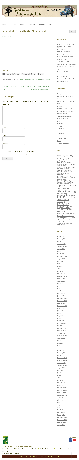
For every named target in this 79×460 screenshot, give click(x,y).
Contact (32, 25)
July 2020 (60, 370)
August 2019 (61, 397)
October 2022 (61, 303)
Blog (51, 25)
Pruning (38, 80)
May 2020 (60, 375)
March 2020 (60, 380)
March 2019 (60, 410)
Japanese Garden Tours (64, 109)
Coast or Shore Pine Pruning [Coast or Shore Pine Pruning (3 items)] (66, 164)
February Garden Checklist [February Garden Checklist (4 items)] (63, 174)
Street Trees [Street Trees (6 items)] (69, 217)
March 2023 (60, 291)
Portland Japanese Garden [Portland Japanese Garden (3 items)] (65, 216)
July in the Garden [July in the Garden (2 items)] (62, 193)
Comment (5, 104)
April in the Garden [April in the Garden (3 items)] (63, 157)
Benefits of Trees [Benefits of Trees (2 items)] (61, 161)
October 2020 (61, 363)
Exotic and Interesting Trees (26, 80)
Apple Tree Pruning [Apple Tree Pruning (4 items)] (64, 155)
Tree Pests (60, 133)
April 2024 (60, 269)
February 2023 (61, 293)
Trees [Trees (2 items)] (70, 223)
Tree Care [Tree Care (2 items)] (60, 223)
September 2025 (62, 246)
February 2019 (61, 412)
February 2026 (61, 239)
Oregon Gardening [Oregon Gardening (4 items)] (64, 208)
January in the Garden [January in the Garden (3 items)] (64, 184)
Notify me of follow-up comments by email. (19, 151)
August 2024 (61, 259)
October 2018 (61, 422)
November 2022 (62, 301)
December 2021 (62, 328)
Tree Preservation (63, 136)
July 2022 (60, 311)
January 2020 (61, 385)
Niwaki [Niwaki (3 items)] (73, 198)
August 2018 (61, 425)
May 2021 (60, 345)
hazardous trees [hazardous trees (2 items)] (61, 179)
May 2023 (60, 288)
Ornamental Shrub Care (64, 116)
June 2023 (60, 286)
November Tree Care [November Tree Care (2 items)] (63, 205)
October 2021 (61, 333)
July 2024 (60, 261)
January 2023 (61, 296)
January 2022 (61, 326)
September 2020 (62, 365)
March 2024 (60, 271)
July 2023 (60, 283)
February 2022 (61, 323)
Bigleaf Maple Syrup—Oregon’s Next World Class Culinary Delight (65, 74)
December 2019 (62, 388)
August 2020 (61, 368)
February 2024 (61, 274)
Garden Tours (61, 99)
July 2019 (60, 400)
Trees (59, 141)
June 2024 (60, 264)
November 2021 (62, 331)
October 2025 (61, 244)
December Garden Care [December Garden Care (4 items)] (66, 167)
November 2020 (62, 360)
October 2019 (61, 392)
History (59, 106)
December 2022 (62, 298)
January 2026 (61, 241)
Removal (60, 123)
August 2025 (61, 249)
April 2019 (60, 407)
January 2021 (61, 355)
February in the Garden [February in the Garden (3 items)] (64, 176)
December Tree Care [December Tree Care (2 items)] (63, 168)
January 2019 (61, 415)
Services (13, 25)
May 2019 (60, 405)
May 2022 (60, 316)
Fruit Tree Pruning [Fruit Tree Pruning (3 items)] (62, 177)
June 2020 (60, 373)
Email (4, 135)
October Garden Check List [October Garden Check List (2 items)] (64, 206)
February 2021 (61, 353)
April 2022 (60, 318)
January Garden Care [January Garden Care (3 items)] (64, 180)
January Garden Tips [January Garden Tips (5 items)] (65, 182)
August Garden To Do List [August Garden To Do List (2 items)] (64, 158)
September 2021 (62, 335)
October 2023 (61, 278)
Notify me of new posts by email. (16, 155)
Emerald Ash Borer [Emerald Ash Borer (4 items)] (64, 170)
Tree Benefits (61, 128)
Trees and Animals (63, 143)
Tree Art (59, 126)
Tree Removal (61, 138)
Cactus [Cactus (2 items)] (72, 162)
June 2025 (60, 251)
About (22, 25)
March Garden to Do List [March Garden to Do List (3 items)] (64, 196)
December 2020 (62, 358)
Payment (42, 25)
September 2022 (62, 306)
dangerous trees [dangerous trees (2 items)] (61, 165)
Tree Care (60, 131)
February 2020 (61, 383)
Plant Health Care (62, 118)
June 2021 (60, 343)
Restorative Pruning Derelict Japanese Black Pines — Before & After (66, 46)
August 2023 (61, 281)
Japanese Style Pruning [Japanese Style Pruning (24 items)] (66, 189)
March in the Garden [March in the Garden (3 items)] (63, 198)
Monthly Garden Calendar (65, 111)
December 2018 (62, 417)
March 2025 (60, 254)
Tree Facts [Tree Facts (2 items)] (66, 223)
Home (4, 25)
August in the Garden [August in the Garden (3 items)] (64, 160)
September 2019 (62, 395)
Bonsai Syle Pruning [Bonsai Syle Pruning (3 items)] (63, 163)
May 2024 (60, 266)
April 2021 (60, 348)
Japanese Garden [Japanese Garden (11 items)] (66, 185)
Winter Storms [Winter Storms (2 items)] (61, 224)
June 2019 (60, 402)
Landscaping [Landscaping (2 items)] (72, 195)
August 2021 (61, 338)
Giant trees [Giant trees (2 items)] (72, 177)
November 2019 (62, 390)
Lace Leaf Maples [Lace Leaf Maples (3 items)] (62, 195)
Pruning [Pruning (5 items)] (60, 217)
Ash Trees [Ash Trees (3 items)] (72, 157)
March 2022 (60, 321)
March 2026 (60, 236)
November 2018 (62, 420)
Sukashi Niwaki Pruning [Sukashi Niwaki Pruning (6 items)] (64, 220)
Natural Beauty (62, 114)
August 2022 (61, 308)
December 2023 (62, 276)
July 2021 (60, 340)
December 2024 (62, 256)
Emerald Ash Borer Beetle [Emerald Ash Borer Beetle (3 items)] (65, 171)
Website (5, 143)
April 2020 (60, 378)
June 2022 (60, 313)
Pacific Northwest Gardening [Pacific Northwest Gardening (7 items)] (65, 210)
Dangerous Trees (62, 94)
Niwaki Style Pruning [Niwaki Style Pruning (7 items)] (63, 200)
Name (5, 127)
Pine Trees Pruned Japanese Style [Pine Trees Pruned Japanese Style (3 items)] (66, 213)
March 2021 (60, 350)
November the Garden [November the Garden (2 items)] (63, 203)
